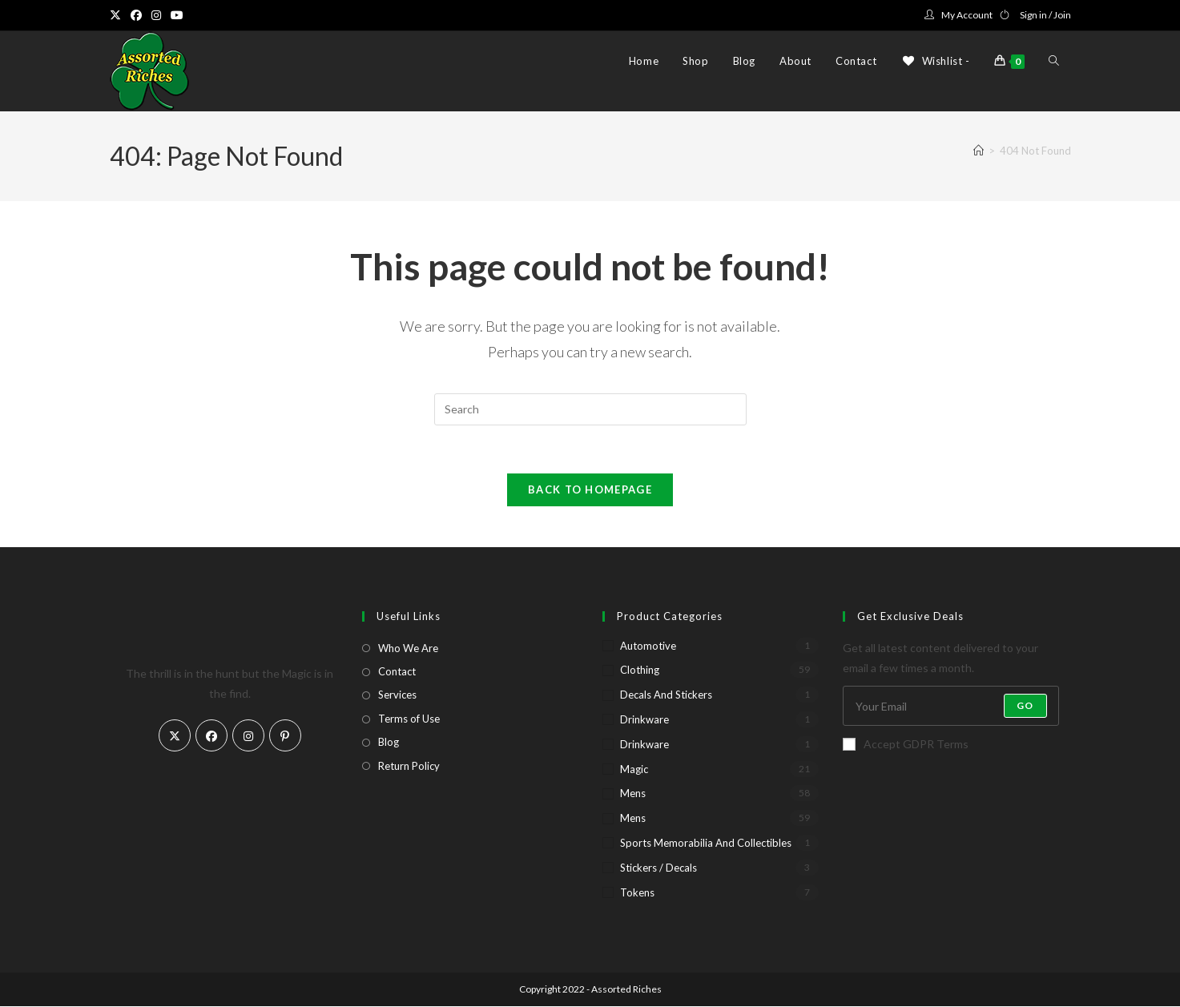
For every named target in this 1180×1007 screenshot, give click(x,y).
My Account (967, 15)
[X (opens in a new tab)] (118, 15)
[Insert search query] (590, 409)
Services (397, 695)
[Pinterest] (285, 736)
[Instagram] (248, 736)
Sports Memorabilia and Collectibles (705, 843)
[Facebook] (211, 736)
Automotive (648, 646)
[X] (175, 736)
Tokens (637, 893)
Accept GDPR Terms (906, 744)
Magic (634, 769)
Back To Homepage (590, 490)
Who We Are (408, 648)
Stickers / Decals (658, 868)
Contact (397, 672)
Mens (633, 793)
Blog (388, 742)
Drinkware (644, 720)
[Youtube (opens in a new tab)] (177, 15)
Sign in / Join (1045, 15)
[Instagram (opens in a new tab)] (156, 15)
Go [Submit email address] (1025, 706)
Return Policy (409, 766)
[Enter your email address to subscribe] (951, 707)
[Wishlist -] (934, 61)
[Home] (978, 150)
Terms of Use (409, 719)
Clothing (639, 670)
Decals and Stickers (666, 695)
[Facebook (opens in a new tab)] (136, 15)
